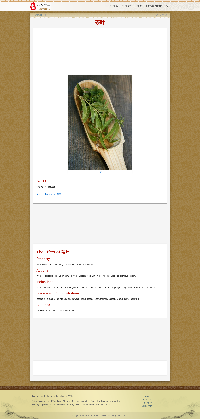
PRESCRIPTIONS (154, 6)
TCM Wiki (37, 15)
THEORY (114, 6)
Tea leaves (50, 194)
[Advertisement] (100, 52)
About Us (146, 399)
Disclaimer (147, 406)
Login (146, 396)
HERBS (139, 6)
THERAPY (127, 6)
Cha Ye (39, 194)
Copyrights (147, 402)
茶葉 (59, 194)
